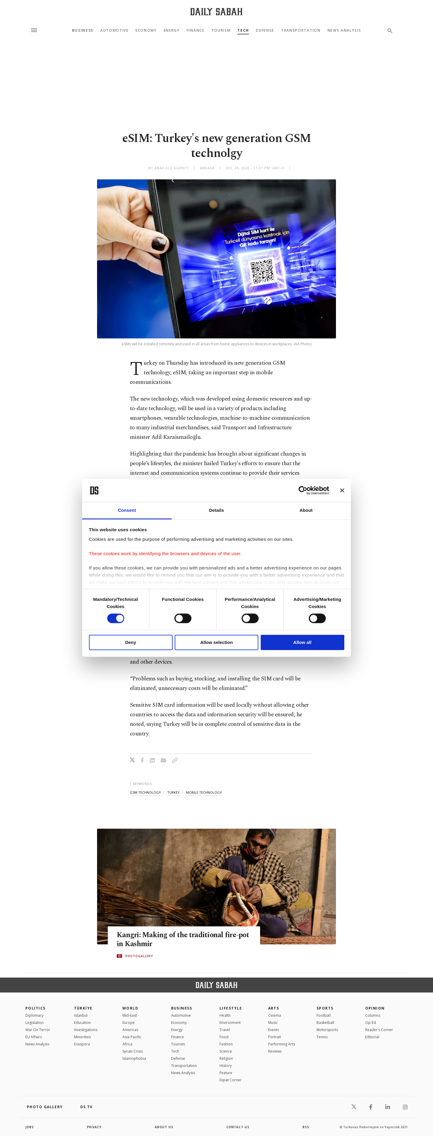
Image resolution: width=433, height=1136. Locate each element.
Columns (372, 1015)
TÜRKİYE (83, 1008)
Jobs (29, 1127)
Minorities (82, 1036)
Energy (172, 30)
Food (223, 1036)
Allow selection (216, 642)
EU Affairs (33, 1036)
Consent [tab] (127, 510)
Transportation (301, 30)
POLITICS (35, 1008)
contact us (238, 1127)
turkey (173, 792)
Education (82, 1022)
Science (225, 1051)
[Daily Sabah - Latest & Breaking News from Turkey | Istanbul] (216, 11)
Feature (225, 1072)
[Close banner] (342, 490)
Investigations (85, 1029)
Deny (130, 642)
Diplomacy (34, 1015)
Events (273, 1029)
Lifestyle (230, 1008)
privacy (94, 1127)
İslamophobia (134, 1058)
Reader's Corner (379, 1029)
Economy (146, 30)
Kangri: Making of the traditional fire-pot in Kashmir (184, 939)
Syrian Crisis (132, 1051)
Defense (265, 30)
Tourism (221, 30)
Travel (224, 1029)
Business (82, 30)
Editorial (372, 1036)
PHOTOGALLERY (139, 956)
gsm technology (145, 792)
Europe (128, 1022)
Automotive (114, 30)
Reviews (275, 1051)
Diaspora (82, 1044)
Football (324, 1015)
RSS (306, 1127)
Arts (273, 1008)
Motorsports (327, 1029)
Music (273, 1022)
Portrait (274, 1036)
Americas (130, 1029)
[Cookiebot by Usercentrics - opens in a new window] (303, 490)
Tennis (322, 1036)
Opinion (375, 1008)
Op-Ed (370, 1022)
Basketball (325, 1022)
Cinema (274, 1015)
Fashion (226, 1044)
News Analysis (344, 30)
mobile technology (204, 792)
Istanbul (80, 1015)
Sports (325, 1008)
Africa (127, 1044)
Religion (226, 1058)
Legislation (34, 1022)
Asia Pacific (131, 1036)
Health (225, 1015)
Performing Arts (281, 1044)
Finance (196, 30)
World (130, 1008)
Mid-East (129, 1015)
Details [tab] (216, 510)
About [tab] (306, 510)
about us (164, 1127)
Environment (230, 1022)
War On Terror (37, 1029)
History (225, 1065)
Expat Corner (230, 1079)
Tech (243, 30)
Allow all (302, 642)
